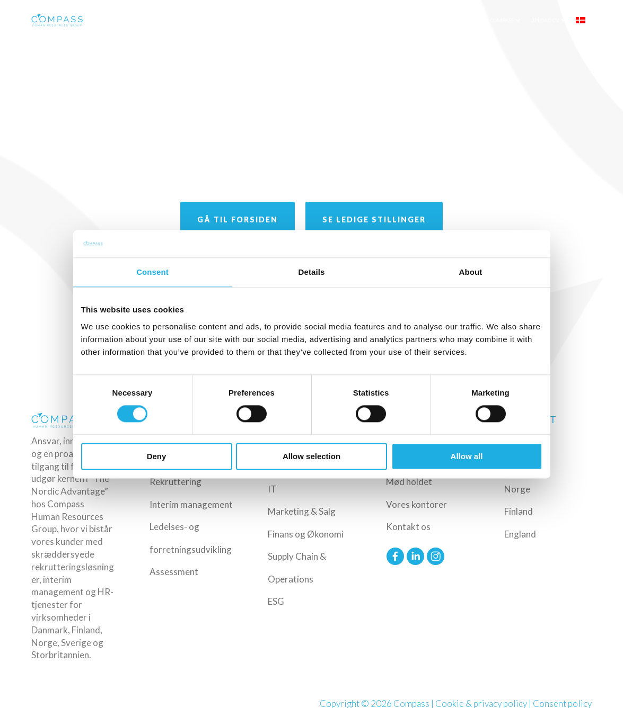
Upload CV (544, 20)
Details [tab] (312, 271)
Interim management (191, 504)
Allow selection (311, 456)
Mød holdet (409, 481)
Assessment (174, 571)
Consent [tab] (152, 271)
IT (272, 489)
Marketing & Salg (302, 511)
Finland (518, 511)
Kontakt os (408, 526)
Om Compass (497, 20)
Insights (459, 20)
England (520, 534)
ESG (276, 601)
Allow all (467, 456)
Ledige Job (425, 20)
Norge (517, 489)
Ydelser (284, 20)
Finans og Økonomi (306, 534)
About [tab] (470, 271)
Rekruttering (175, 481)
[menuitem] (584, 20)
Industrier (327, 20)
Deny (156, 456)
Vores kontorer (416, 504)
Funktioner (376, 20)
